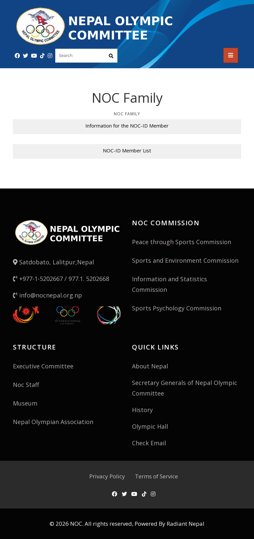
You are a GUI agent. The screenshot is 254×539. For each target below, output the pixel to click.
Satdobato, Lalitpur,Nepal (53, 262)
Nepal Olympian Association (53, 422)
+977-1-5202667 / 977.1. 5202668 (61, 279)
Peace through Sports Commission (181, 242)
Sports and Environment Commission (185, 260)
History (142, 410)
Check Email (149, 443)
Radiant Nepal (185, 523)
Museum (25, 403)
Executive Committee (43, 366)
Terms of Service (156, 476)
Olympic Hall (150, 426)
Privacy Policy (107, 476)
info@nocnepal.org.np (47, 295)
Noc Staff (26, 385)
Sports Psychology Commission (176, 308)
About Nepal (150, 366)
